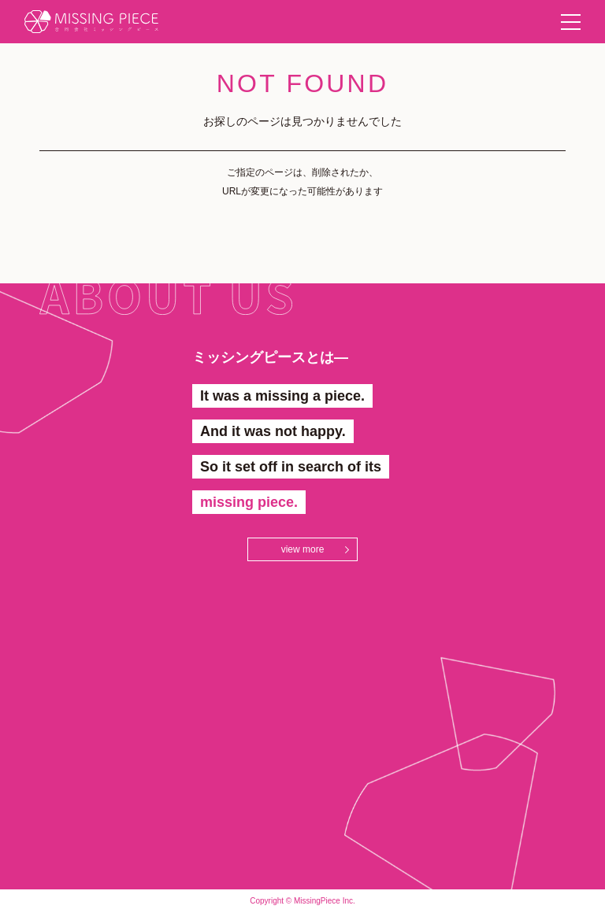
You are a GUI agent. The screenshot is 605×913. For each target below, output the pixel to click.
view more (303, 549)
